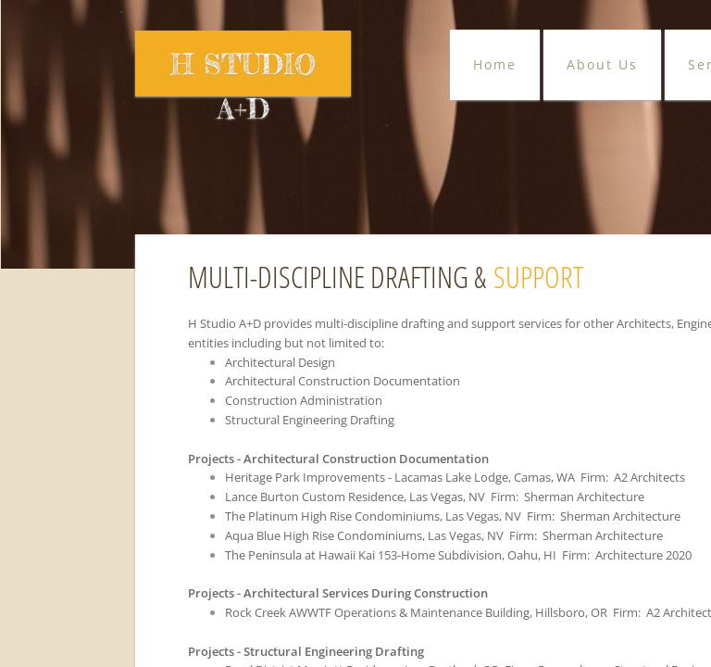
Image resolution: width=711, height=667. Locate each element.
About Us (602, 64)
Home (495, 64)
